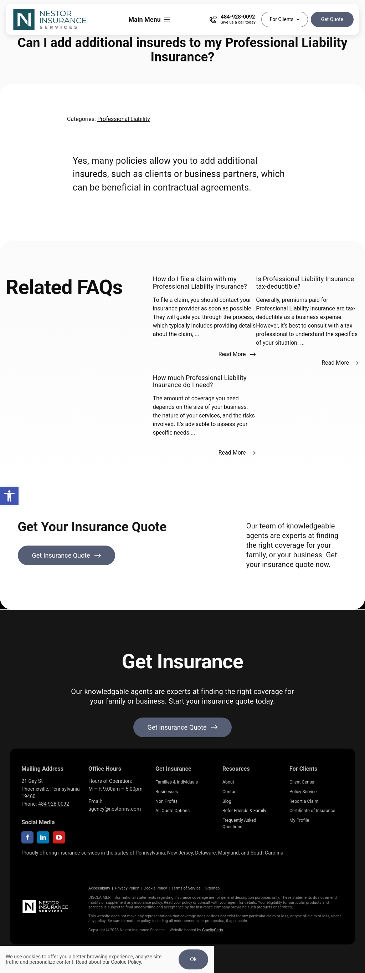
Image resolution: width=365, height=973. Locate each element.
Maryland (228, 853)
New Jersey (180, 853)
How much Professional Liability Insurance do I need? (200, 381)
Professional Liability (123, 119)
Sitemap (212, 888)
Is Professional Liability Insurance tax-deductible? (305, 282)
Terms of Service (185, 888)
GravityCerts (212, 930)
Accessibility (99, 888)
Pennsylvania (150, 853)
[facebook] (27, 837)
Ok (193, 959)
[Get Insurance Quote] (66, 555)
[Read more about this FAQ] (237, 354)
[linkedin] (43, 837)
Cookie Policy (155, 888)
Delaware (205, 853)
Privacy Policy (127, 888)
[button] (9, 496)
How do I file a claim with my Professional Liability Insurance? (200, 282)
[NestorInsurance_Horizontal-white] (45, 901)
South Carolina (267, 853)
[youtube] (59, 837)
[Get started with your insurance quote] (182, 727)
